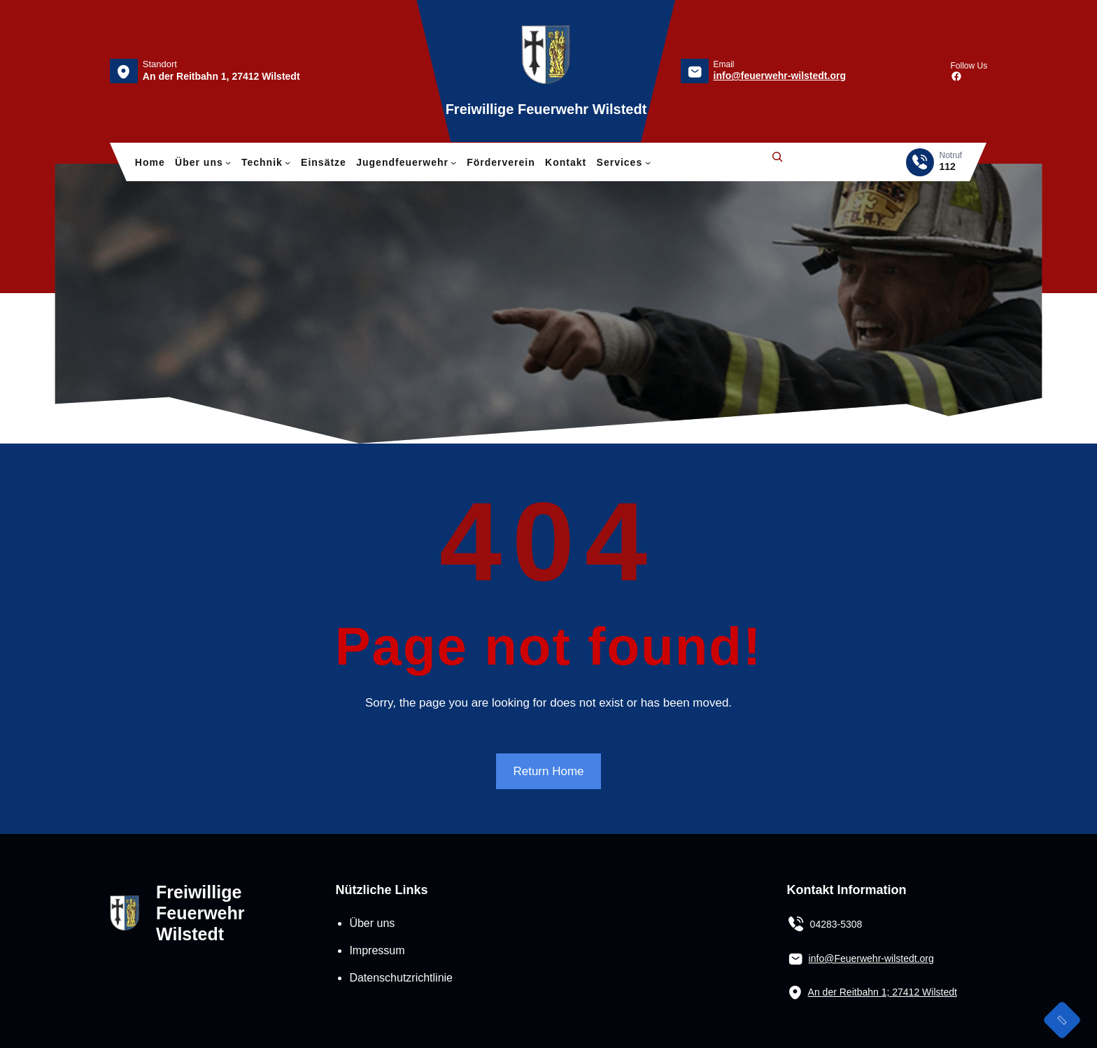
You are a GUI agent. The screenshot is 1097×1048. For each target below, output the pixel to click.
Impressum (376, 950)
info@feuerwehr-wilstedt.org (780, 75)
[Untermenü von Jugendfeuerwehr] (453, 162)
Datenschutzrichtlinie (401, 978)
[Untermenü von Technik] (287, 162)
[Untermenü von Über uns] (228, 162)
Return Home (548, 771)
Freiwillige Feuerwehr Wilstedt (546, 109)
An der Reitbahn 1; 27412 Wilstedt (882, 992)
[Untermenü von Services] (648, 162)
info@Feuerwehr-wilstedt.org (871, 958)
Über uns (372, 923)
